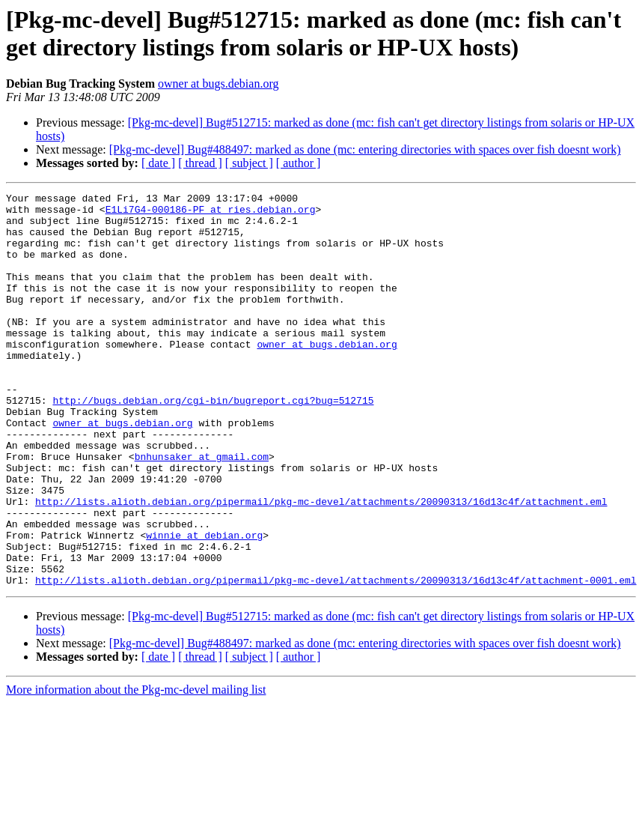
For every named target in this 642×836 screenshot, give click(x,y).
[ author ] (298, 163)
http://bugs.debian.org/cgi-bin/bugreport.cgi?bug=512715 (212, 442)
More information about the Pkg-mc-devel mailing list (136, 768)
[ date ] (158, 163)
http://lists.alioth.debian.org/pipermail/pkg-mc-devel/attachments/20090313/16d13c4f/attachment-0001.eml (335, 658)
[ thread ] (200, 163)
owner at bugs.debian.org (218, 83)
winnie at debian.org (204, 604)
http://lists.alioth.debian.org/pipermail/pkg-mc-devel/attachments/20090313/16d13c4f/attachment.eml (321, 564)
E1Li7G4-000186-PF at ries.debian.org (211, 213)
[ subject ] (249, 163)
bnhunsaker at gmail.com (202, 510)
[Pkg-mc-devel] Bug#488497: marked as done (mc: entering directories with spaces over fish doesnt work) (365, 149)
